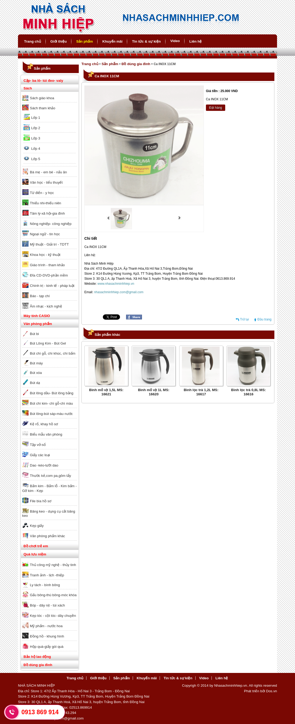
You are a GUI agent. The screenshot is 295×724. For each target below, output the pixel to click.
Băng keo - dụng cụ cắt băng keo (48, 513)
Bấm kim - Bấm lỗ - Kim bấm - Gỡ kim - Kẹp (49, 488)
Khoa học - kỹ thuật (45, 255)
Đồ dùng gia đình (38, 665)
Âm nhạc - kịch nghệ (46, 306)
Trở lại (244, 319)
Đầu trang (264, 319)
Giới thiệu (58, 41)
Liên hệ (195, 41)
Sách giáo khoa (42, 98)
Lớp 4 (35, 149)
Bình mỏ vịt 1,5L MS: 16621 (106, 392)
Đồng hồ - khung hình (47, 636)
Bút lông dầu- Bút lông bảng (51, 393)
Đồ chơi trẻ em (36, 546)
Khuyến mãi (112, 41)
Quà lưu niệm (35, 554)
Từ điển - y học (42, 193)
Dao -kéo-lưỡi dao (44, 465)
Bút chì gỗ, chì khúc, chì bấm (52, 353)
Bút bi (34, 334)
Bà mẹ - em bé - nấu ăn (48, 172)
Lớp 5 (35, 159)
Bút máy (36, 363)
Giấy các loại (40, 455)
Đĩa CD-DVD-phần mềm (49, 275)
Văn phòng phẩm (38, 324)
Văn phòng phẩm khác (47, 536)
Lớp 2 (35, 128)
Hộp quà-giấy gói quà (46, 647)
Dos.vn (271, 691)
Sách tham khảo (42, 108)
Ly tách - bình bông (45, 585)
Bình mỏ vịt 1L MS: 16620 (153, 392)
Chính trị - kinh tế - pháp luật (52, 286)
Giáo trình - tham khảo (47, 265)
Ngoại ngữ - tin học (45, 234)
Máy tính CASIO (37, 316)
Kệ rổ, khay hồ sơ (44, 424)
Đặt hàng (215, 108)
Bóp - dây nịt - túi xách (47, 605)
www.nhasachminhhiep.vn (116, 284)
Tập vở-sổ (38, 445)
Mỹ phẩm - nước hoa (46, 626)
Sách (28, 88)
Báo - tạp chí (40, 296)
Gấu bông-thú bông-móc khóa (53, 595)
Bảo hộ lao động (37, 657)
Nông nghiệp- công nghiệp (51, 224)
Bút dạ (35, 383)
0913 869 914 (40, 712)
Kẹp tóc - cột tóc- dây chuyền (53, 616)
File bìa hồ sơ (40, 501)
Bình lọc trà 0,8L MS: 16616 (248, 392)
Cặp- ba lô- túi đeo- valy (43, 81)
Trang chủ (32, 41)
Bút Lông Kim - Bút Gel (48, 343)
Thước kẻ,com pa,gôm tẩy (50, 476)
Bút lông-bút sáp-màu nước (51, 414)
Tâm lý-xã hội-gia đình (47, 213)
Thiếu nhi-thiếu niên (45, 203)
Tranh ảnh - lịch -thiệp (47, 575)
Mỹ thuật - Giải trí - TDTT (49, 244)
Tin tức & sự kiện (146, 41)
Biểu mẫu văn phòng (46, 434)
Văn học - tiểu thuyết (46, 182)
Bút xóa (36, 373)
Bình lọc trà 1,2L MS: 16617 (201, 392)
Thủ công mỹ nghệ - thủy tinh (53, 565)
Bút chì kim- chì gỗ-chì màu (51, 403)
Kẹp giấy (37, 526)
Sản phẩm (84, 41)
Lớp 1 (35, 118)
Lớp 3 (35, 138)
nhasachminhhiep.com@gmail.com (119, 292)
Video (175, 41)
